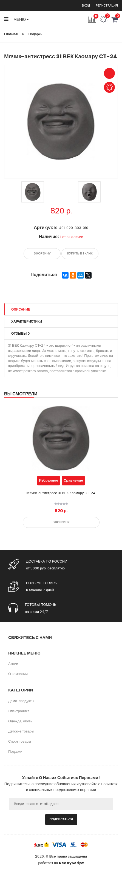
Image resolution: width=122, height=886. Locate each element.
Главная (11, 34)
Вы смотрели (20, 394)
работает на (61, 863)
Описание (20, 309)
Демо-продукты (21, 700)
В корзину (42, 253)
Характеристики (26, 321)
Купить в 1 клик (79, 253)
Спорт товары (19, 741)
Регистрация (107, 5)
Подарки (35, 34)
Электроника (19, 711)
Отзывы (20, 333)
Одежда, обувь (20, 721)
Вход (86, 5)
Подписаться (61, 819)
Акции (13, 663)
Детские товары (21, 731)
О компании (18, 673)
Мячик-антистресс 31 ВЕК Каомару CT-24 (61, 493)
